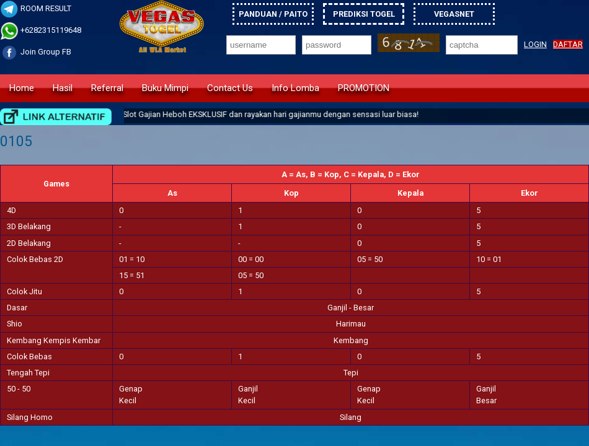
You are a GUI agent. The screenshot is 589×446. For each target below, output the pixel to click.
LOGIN (535, 44)
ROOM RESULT (35, 8)
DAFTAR (568, 44)
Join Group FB (35, 51)
